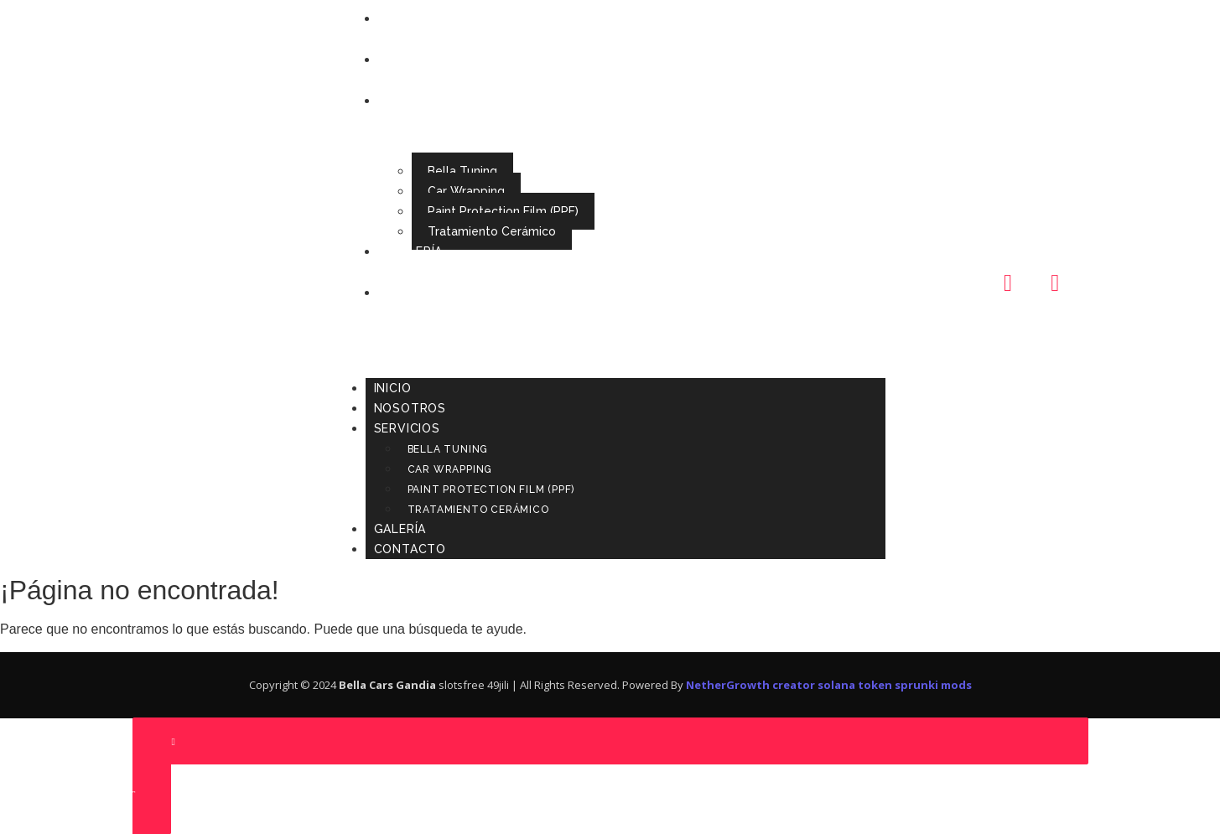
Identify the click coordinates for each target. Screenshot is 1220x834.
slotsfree (462, 684)
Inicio (409, 18)
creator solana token (832, 684)
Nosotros (427, 59)
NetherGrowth (728, 684)
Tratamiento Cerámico (492, 231)
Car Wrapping (466, 191)
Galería (417, 251)
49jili (498, 684)
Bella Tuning (462, 171)
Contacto (427, 292)
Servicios (424, 100)
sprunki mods (933, 684)
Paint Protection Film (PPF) (503, 211)
